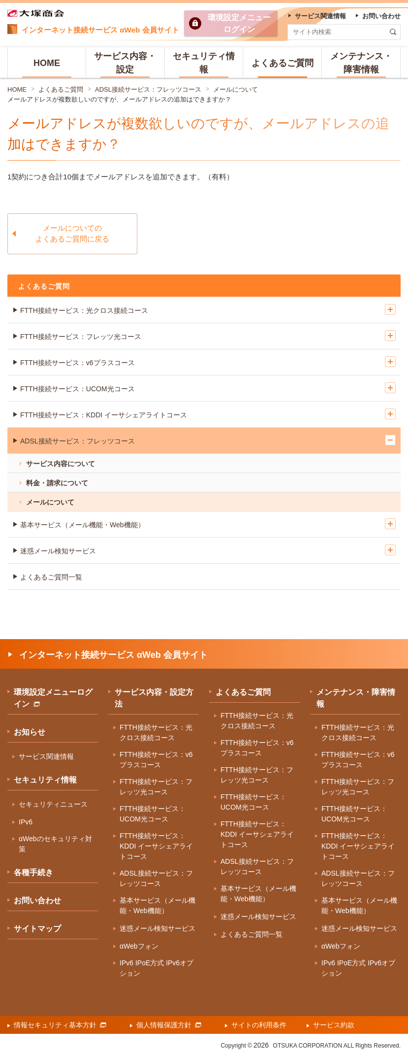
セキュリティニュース (53, 804)
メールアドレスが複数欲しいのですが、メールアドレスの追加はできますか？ (119, 99)
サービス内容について (60, 464)
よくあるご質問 (60, 89)
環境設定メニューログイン (53, 698)
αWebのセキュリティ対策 (55, 844)
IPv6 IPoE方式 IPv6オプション (156, 968)
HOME (17, 89)
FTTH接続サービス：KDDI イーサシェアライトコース (103, 415)
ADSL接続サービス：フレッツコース (148, 89)
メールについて (235, 89)
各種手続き (33, 872)
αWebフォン (139, 946)
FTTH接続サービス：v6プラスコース (77, 363)
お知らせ (29, 732)
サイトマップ (37, 928)
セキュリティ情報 (45, 780)
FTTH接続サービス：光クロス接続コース (84, 310)
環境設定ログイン (239, 23)
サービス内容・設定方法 (154, 698)
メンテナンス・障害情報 (355, 698)
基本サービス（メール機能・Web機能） (82, 525)
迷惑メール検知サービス (58, 551)
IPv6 (25, 822)
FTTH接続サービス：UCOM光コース (77, 389)
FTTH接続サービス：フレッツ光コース (80, 336)
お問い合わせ (37, 900)
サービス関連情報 (46, 756)
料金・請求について (57, 483)
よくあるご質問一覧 (51, 577)
